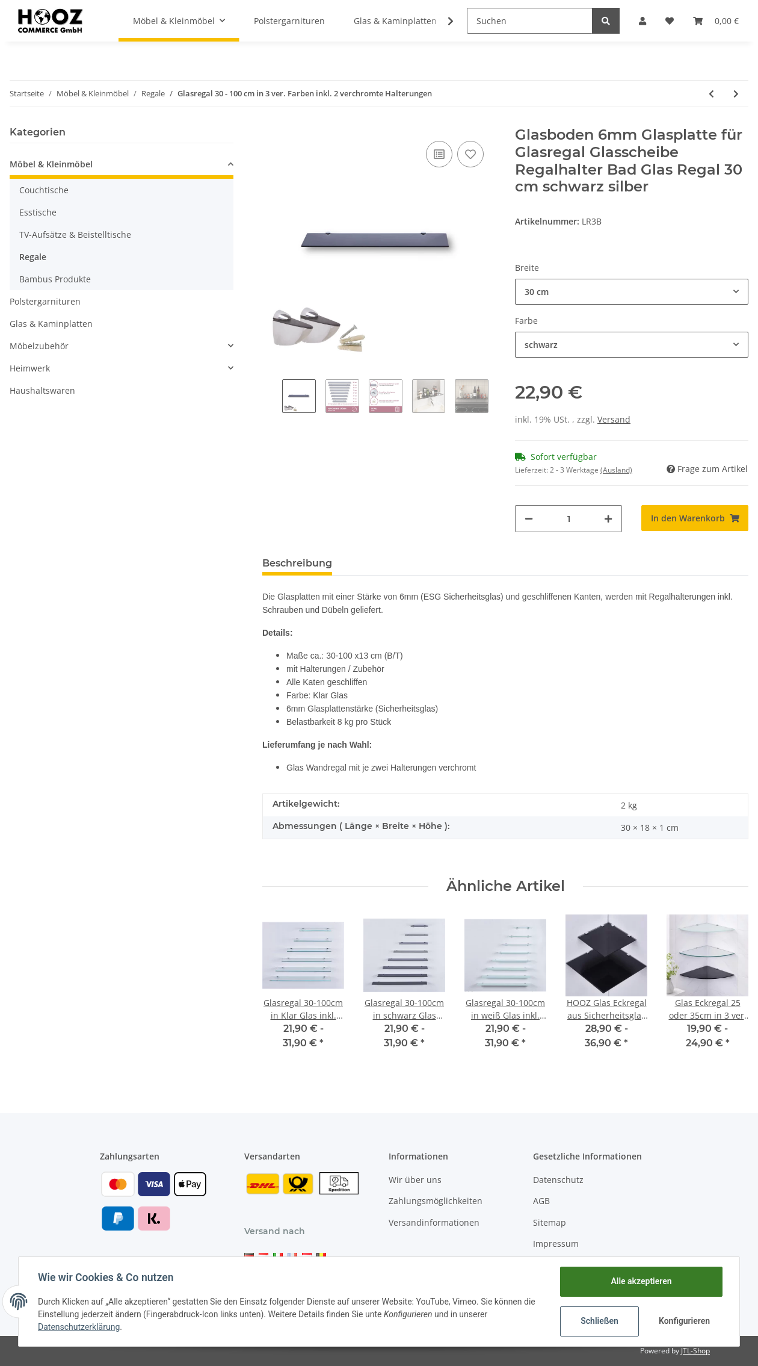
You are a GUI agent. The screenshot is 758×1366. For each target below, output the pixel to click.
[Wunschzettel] (669, 21)
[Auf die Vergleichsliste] (439, 154)
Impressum (556, 1243)
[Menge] (568, 519)
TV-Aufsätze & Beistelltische (75, 234)
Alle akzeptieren (641, 1281)
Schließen (599, 1321)
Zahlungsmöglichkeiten (435, 1200)
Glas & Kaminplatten (51, 323)
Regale (32, 256)
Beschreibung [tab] (297, 563)
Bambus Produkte (55, 279)
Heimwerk (30, 368)
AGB (541, 1200)
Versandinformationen (434, 1222)
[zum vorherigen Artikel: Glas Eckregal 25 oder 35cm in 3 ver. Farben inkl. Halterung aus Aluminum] (711, 94)
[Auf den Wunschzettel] (470, 154)
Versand (613, 419)
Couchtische (44, 190)
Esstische (38, 212)
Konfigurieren (684, 1321)
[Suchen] (530, 21)
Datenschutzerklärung (79, 1327)
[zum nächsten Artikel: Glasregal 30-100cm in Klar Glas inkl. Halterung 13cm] (736, 94)
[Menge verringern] (529, 519)
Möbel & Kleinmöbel (51, 164)
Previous (272, 400)
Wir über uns (415, 1179)
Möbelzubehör (39, 346)
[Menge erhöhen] (608, 519)
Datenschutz (558, 1179)
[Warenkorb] (715, 21)
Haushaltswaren (42, 390)
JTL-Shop (695, 1351)
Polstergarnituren (45, 301)
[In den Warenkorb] (694, 518)
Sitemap (549, 1222)
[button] (642, 21)
